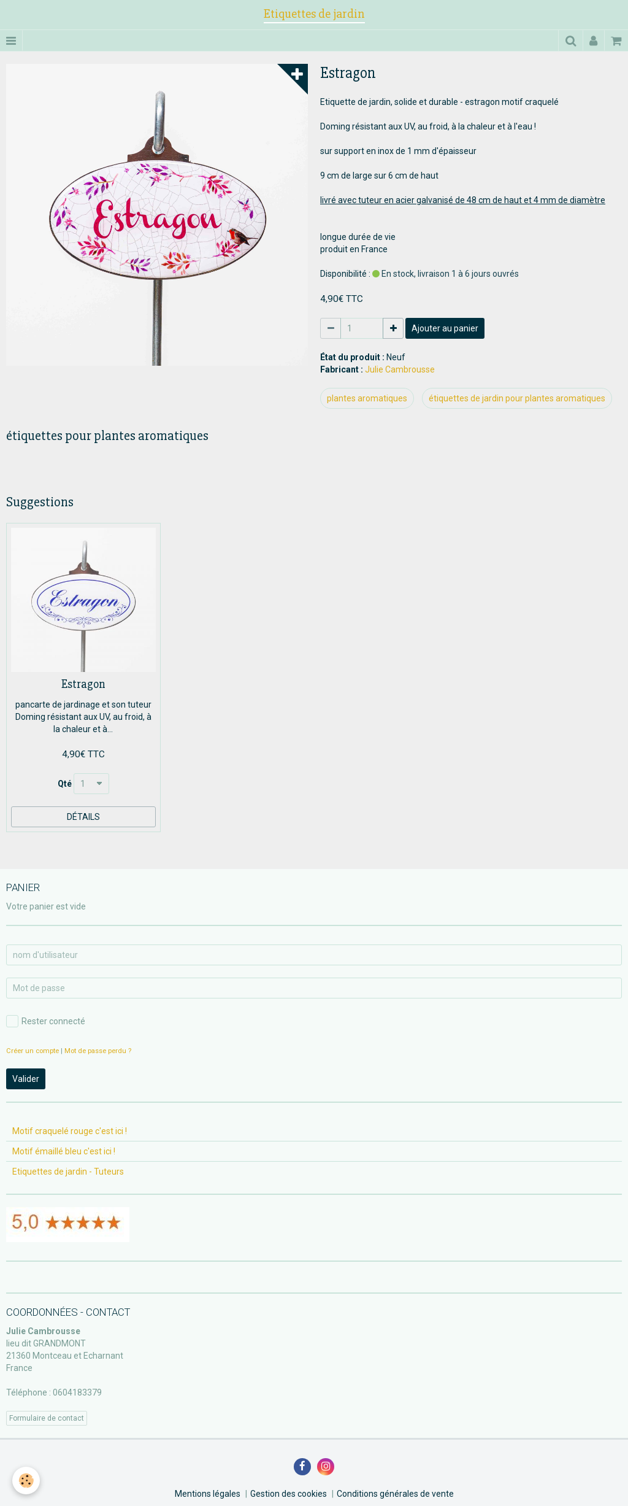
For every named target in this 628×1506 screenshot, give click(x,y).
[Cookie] (26, 1480)
